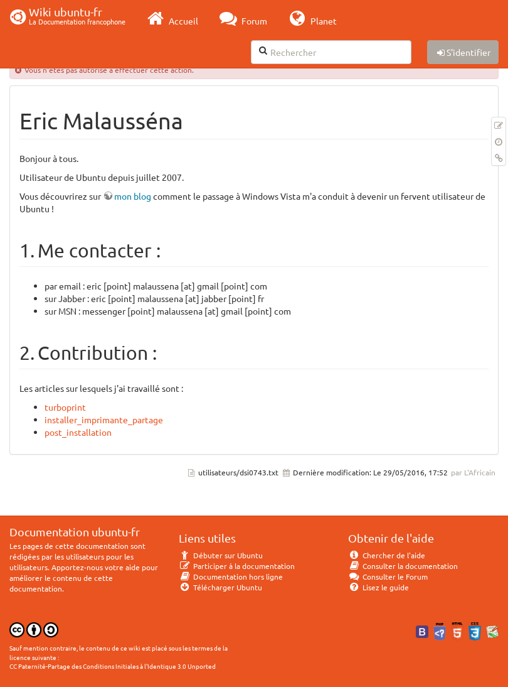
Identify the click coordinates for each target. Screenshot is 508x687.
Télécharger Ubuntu (220, 587)
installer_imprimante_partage (104, 419)
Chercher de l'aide (386, 555)
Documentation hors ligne (231, 576)
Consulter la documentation (403, 566)
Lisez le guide (378, 587)
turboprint (65, 407)
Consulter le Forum (388, 576)
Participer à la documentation (237, 566)
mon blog (132, 196)
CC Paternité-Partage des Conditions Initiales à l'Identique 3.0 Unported (112, 666)
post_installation (78, 432)
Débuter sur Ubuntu (221, 555)
